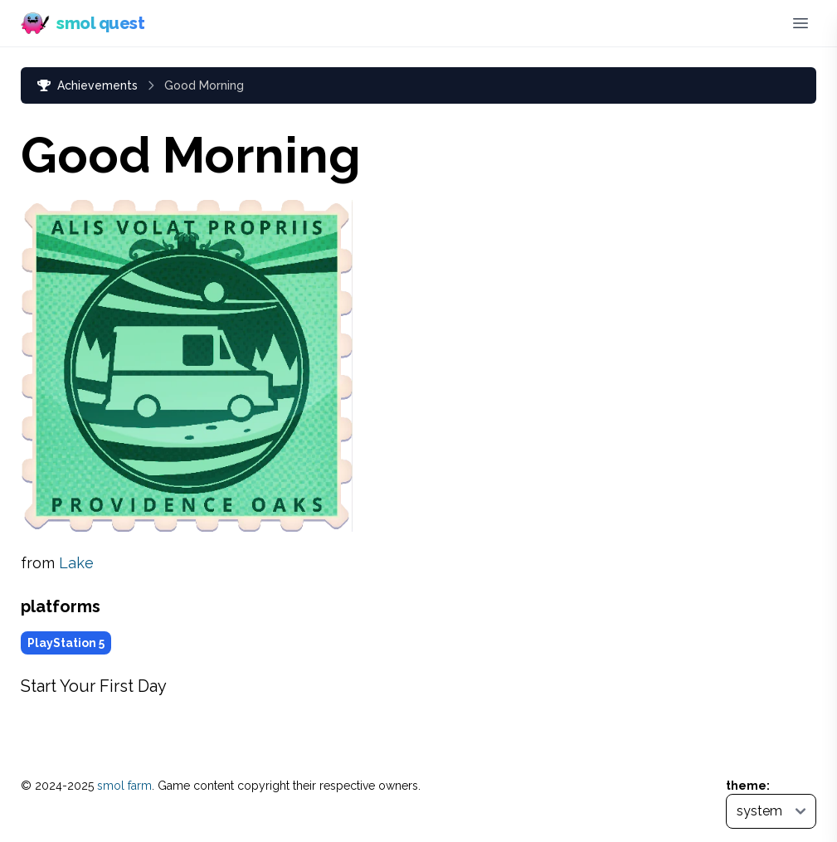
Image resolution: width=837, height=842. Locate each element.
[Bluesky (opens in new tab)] (737, 23)
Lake (76, 563)
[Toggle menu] (800, 23)
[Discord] (765, 23)
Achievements (87, 85)
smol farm (124, 785)
